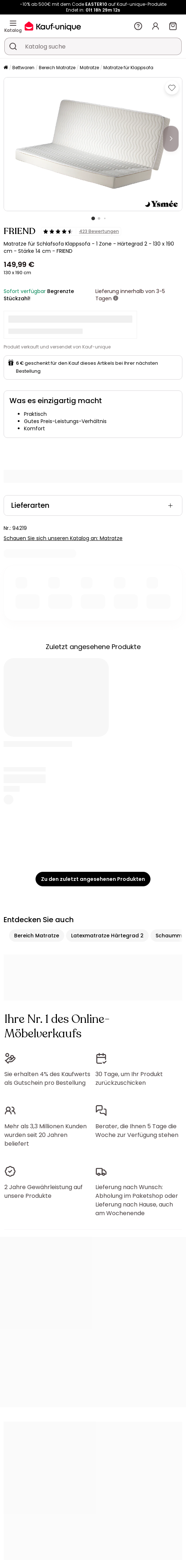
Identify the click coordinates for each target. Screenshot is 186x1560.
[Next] (171, 139)
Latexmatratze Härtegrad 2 (107, 935)
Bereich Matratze (57, 67)
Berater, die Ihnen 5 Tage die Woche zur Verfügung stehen (136, 1130)
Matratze (89, 67)
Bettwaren (23, 67)
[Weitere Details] (115, 298)
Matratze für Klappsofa (128, 67)
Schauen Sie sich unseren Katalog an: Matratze (63, 538)
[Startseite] (6, 68)
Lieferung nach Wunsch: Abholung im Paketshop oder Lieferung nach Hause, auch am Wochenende (136, 1200)
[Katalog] (13, 23)
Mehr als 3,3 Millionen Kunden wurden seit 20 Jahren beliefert (45, 1135)
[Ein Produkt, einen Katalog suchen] (13, 46)
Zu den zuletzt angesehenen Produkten (93, 879)
